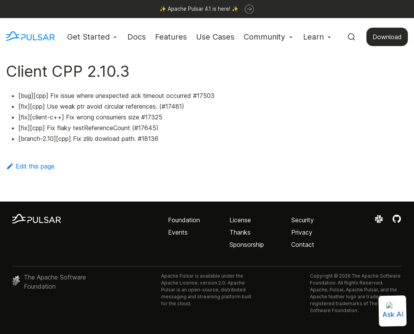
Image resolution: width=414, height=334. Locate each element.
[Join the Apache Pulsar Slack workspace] (380, 221)
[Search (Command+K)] (351, 37)
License (240, 220)
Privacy (301, 232)
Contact (302, 244)
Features (171, 36)
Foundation (184, 220)
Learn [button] (313, 37)
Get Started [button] (88, 37)
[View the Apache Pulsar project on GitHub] (397, 221)
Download (387, 37)
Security (302, 220)
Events (178, 232)
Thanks (240, 232)
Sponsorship (246, 244)
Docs (136, 36)
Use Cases (215, 36)
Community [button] (264, 37)
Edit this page (30, 166)
